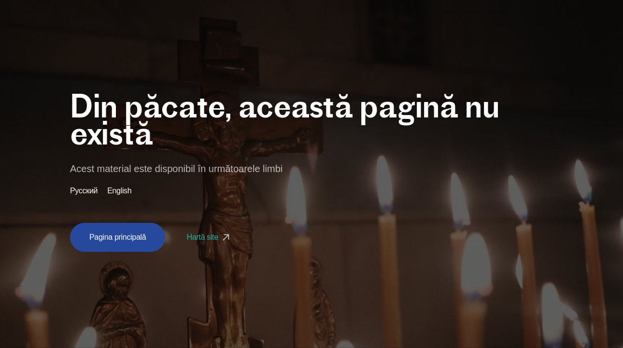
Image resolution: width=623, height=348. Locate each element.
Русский (84, 191)
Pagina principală (117, 237)
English (119, 191)
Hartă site (208, 237)
